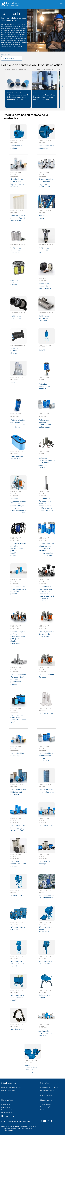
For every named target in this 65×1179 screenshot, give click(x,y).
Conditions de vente (9, 1128)
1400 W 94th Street (46, 1104)
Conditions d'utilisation (29, 1126)
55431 (42, 1109)
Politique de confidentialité (10, 1126)
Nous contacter (7, 1116)
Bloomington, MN (46, 1107)
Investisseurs (5, 1104)
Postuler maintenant (46, 1095)
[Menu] (61, 4)
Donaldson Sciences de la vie (11, 1087)
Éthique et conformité (47, 1090)
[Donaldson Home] (29, 4)
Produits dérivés (6, 1112)
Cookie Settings (8, 1130)
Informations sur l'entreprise (49, 1087)
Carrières (43, 1092)
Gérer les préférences (25, 1128)
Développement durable (9, 1110)
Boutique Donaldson (8, 1090)
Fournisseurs (5, 1107)
